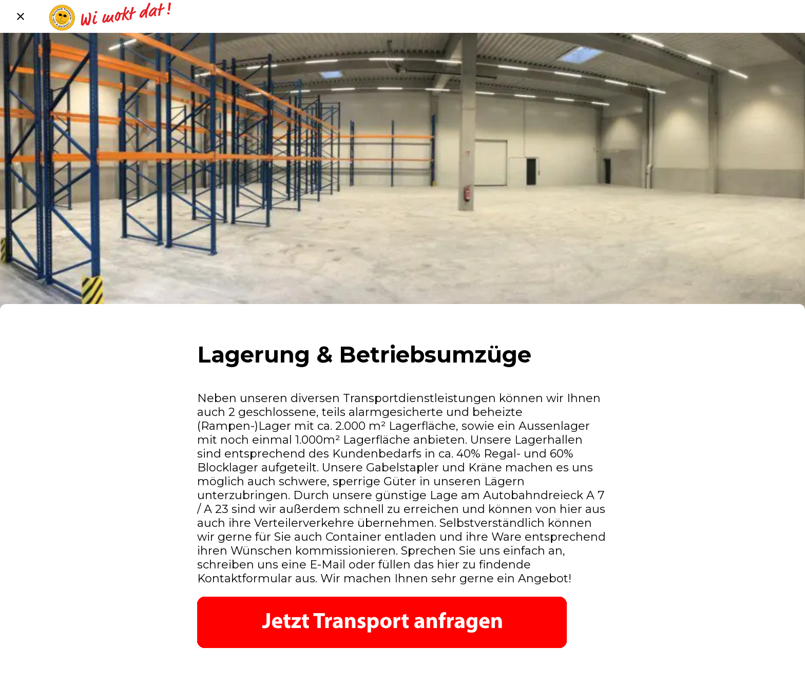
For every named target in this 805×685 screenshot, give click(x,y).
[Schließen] (20, 16)
